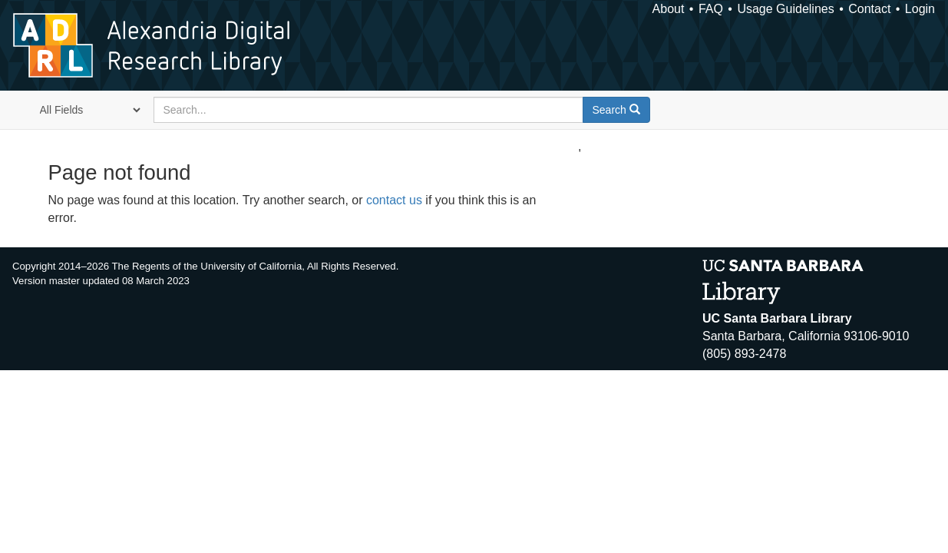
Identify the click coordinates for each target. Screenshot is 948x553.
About (668, 8)
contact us (394, 200)
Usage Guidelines (785, 8)
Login (920, 8)
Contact (869, 8)
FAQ (711, 8)
